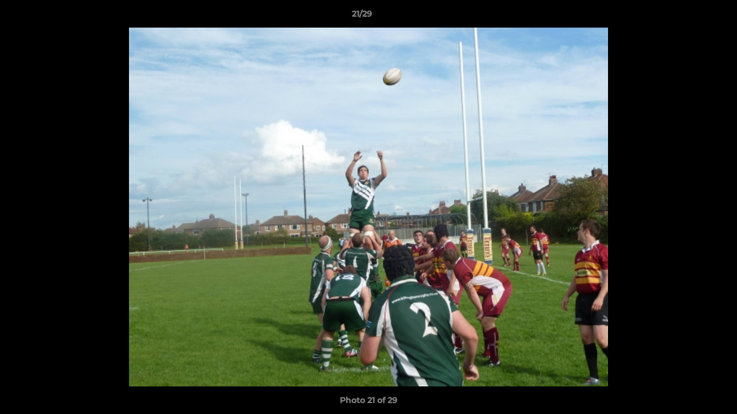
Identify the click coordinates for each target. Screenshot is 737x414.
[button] (689, 17)
